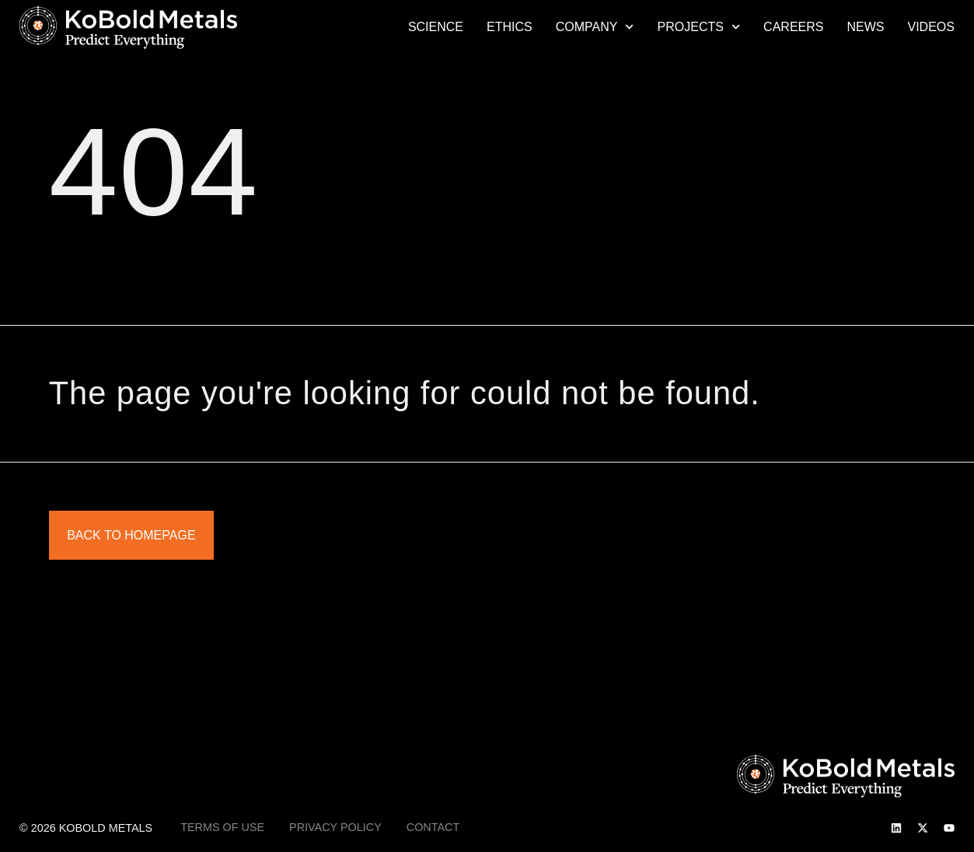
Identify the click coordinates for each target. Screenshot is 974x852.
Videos (930, 26)
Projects (699, 27)
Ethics (509, 26)
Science (435, 26)
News (865, 26)
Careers (793, 26)
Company (595, 27)
